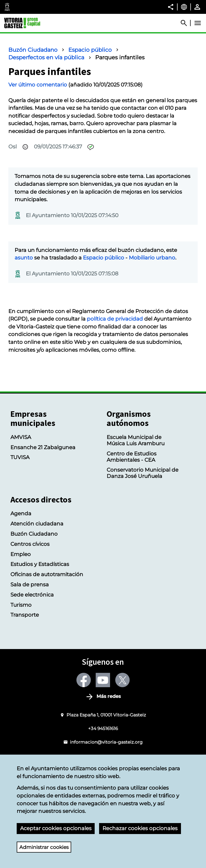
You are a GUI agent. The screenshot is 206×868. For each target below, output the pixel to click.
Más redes (108, 696)
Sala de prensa (29, 584)
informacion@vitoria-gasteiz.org (106, 742)
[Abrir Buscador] (186, 23)
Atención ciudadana (36, 523)
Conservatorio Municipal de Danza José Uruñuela (142, 473)
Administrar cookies (45, 847)
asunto (24, 257)
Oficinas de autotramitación (46, 574)
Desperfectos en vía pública (46, 57)
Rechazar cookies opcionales (140, 828)
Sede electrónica (32, 595)
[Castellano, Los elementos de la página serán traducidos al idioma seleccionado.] (184, 6)
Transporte (24, 615)
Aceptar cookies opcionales (56, 828)
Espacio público (90, 50)
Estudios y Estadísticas (39, 564)
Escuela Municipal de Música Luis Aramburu (136, 440)
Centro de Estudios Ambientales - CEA (131, 456)
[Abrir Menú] (197, 23)
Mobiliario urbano (152, 257)
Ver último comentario (37, 85)
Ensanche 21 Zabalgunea (42, 447)
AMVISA (20, 437)
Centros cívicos (30, 544)
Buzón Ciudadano (32, 50)
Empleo (20, 554)
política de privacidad (115, 319)
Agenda (20, 513)
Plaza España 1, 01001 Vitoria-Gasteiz (106, 714)
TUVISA (19, 457)
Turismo (21, 605)
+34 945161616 (103, 728)
